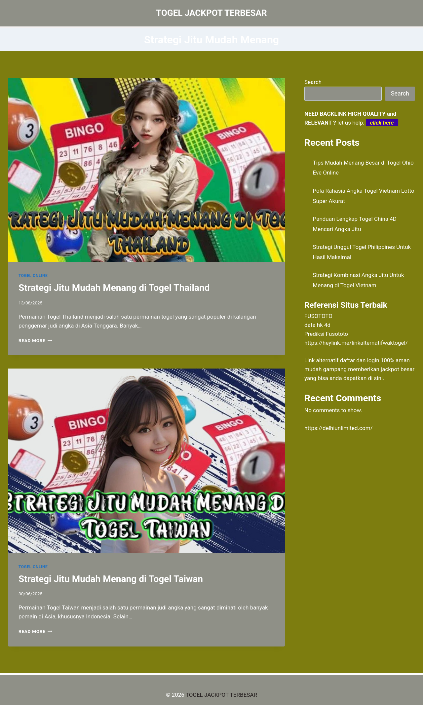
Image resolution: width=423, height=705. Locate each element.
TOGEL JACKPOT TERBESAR (221, 694)
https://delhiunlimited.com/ (338, 428)
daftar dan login (359, 360)
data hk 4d (317, 325)
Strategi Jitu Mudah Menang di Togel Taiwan (111, 578)
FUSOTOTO (318, 316)
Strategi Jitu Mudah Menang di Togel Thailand (114, 287)
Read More (35, 340)
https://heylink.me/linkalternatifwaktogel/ (356, 342)
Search (313, 82)
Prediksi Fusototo (326, 334)
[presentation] (146, 170)
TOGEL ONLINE (33, 275)
